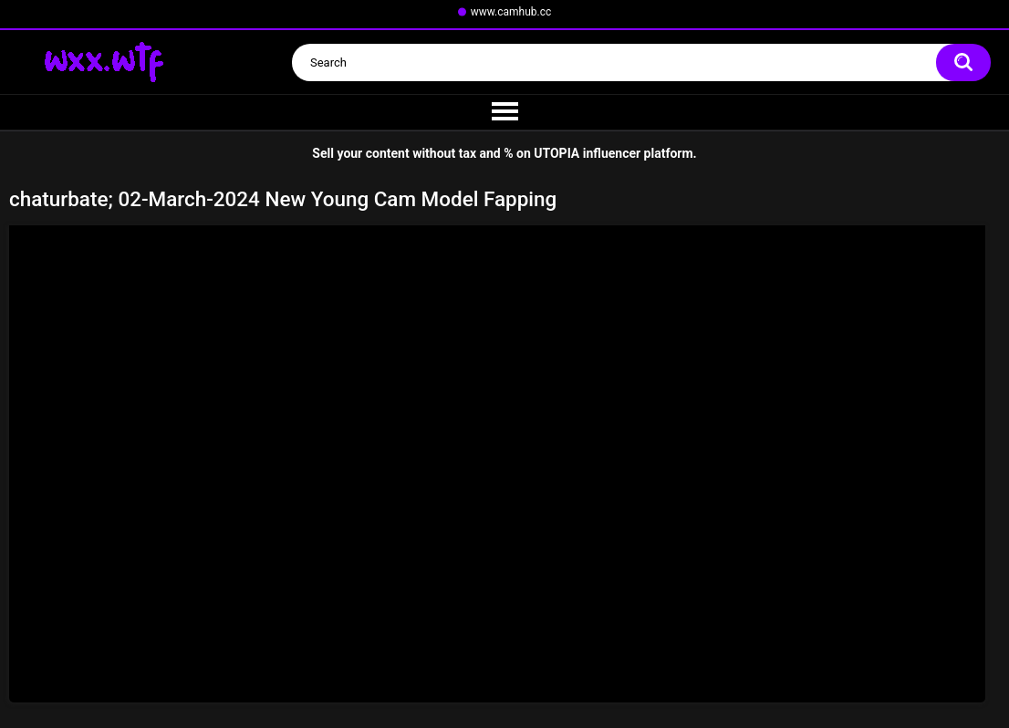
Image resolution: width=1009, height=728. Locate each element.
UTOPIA (556, 153)
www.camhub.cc (511, 11)
